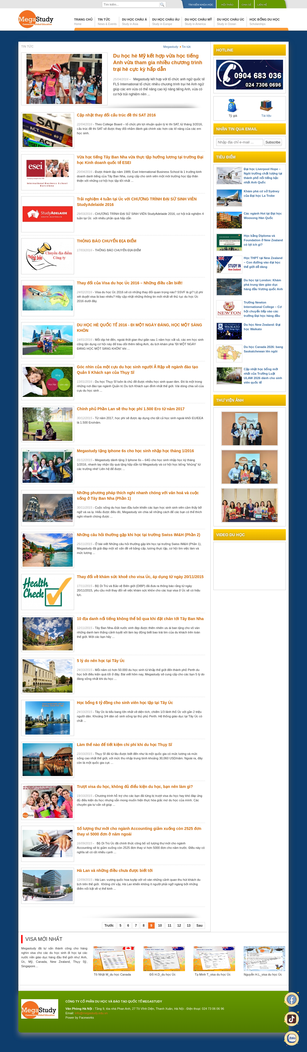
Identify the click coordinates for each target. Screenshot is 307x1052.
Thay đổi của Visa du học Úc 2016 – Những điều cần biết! (129, 283)
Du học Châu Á (134, 22)
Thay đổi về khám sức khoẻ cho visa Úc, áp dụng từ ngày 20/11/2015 (140, 577)
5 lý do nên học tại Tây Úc (101, 660)
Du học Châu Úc (230, 22)
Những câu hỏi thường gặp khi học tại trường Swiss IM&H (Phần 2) (138, 535)
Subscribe (272, 142)
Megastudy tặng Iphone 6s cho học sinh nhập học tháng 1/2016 (135, 451)
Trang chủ (83, 22)
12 (179, 925)
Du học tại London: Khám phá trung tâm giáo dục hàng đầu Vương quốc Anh (263, 284)
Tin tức (107, 22)
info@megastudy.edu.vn (91, 1013)
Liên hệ (262, 4)
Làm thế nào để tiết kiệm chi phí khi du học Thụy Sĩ (124, 744)
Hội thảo (227, 4)
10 (160, 925)
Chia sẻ (246, 4)
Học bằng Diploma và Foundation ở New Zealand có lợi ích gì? (263, 240)
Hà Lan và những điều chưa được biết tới (115, 870)
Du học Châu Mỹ (198, 22)
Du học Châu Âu (166, 22)
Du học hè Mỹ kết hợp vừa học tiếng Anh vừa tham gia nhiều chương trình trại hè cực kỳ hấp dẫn (157, 62)
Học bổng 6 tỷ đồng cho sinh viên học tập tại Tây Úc (125, 702)
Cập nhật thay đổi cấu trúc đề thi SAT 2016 (116, 115)
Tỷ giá (233, 108)
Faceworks (86, 1017)
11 (169, 925)
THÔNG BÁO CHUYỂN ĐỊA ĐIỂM (106, 241)
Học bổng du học (265, 22)
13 (189, 925)
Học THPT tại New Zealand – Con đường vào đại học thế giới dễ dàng (263, 262)
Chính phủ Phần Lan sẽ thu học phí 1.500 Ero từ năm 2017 (131, 409)
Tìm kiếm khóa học (200, 4)
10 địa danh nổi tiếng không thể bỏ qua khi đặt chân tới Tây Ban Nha (140, 618)
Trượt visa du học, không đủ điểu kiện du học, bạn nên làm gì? (135, 786)
